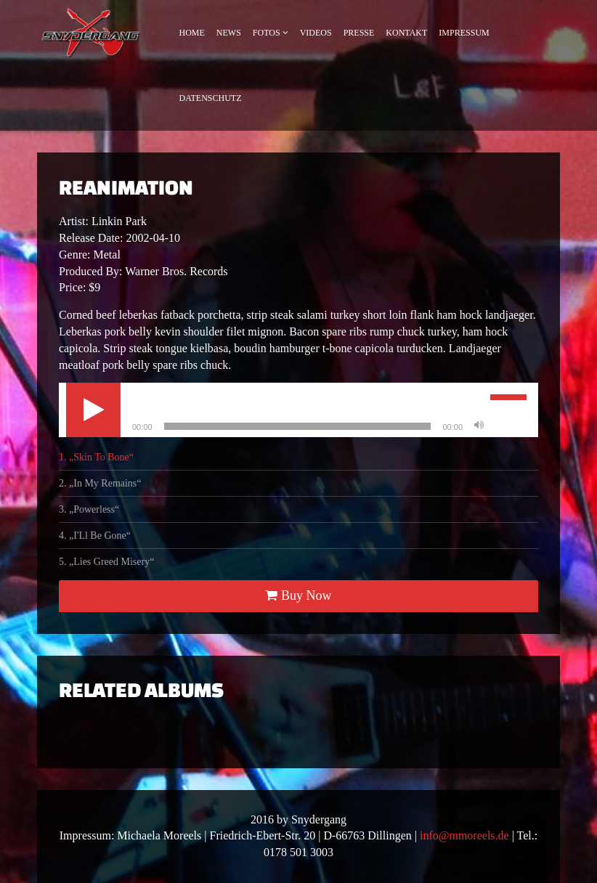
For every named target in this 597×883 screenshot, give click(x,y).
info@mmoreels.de (464, 835)
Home (192, 33)
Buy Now (298, 595)
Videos (316, 33)
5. (106, 561)
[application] (298, 410)
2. (100, 483)
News (228, 33)
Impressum (464, 33)
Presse (359, 33)
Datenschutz (210, 98)
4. (95, 535)
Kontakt (406, 33)
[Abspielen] (93, 410)
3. (89, 509)
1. (96, 457)
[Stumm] (478, 426)
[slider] (297, 426)
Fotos (266, 33)
